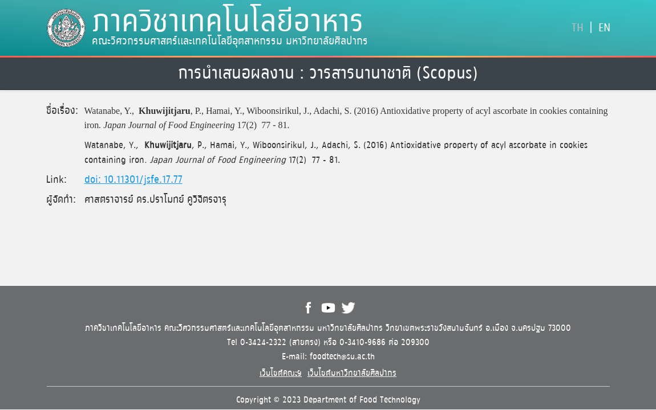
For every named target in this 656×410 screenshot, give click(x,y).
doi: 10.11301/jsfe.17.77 (133, 179)
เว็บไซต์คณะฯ (281, 373)
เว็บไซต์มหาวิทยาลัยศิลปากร (351, 373)
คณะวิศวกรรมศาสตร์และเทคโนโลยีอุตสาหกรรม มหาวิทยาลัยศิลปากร (230, 41)
